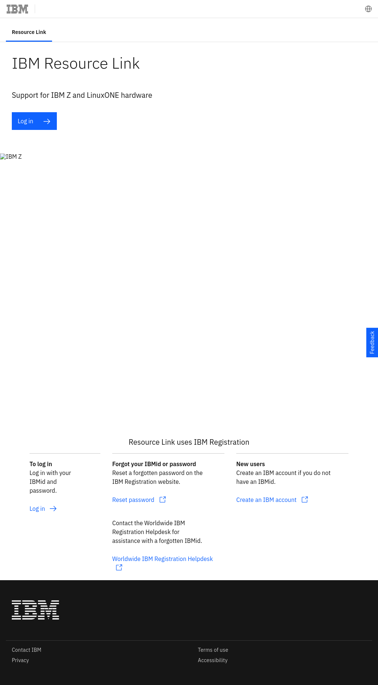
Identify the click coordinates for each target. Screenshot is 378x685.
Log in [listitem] (34, 121)
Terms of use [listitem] (213, 650)
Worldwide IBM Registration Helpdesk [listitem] (162, 558)
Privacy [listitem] (20, 660)
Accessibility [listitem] (213, 660)
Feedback (372, 342)
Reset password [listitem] (133, 499)
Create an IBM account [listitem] (266, 499)
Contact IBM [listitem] (26, 650)
